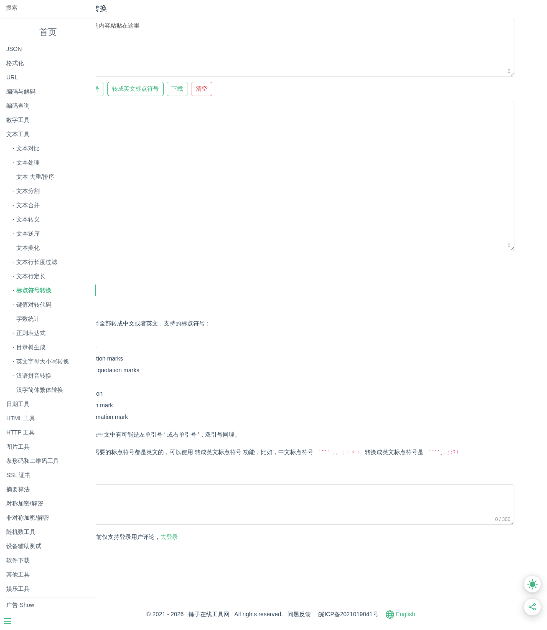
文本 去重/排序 (35, 176)
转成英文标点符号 (206, 89)
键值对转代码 (33, 304)
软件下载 (18, 560)
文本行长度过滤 (36, 262)
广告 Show (20, 605)
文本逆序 (28, 233)
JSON (14, 49)
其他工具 (18, 574)
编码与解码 (21, 91)
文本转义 (28, 219)
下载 (248, 89)
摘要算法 (18, 489)
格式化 (15, 63)
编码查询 (18, 105)
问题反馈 (340, 625)
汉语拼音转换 (33, 375)
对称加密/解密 (24, 503)
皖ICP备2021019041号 (389, 625)
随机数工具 (21, 531)
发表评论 (134, 549)
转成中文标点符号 (147, 89)
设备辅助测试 (23, 546)
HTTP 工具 (20, 432)
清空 (273, 89)
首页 (48, 32)
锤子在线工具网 (250, 625)
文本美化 (28, 247)
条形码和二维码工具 (32, 460)
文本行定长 (31, 276)
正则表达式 (31, 333)
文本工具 (18, 134)
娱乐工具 (18, 588)
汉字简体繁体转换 (39, 389)
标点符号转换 (33, 290)
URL (12, 77)
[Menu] (47, 622)
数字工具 (18, 120)
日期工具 (18, 404)
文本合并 (28, 205)
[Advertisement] (270, 276)
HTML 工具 (20, 418)
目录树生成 (31, 347)
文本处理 (28, 162)
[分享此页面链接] (532, 607)
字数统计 (28, 318)
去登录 (205, 548)
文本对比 (28, 148)
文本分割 (28, 191)
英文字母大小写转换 (42, 361)
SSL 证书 (18, 475)
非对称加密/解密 (27, 517)
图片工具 (18, 446)
